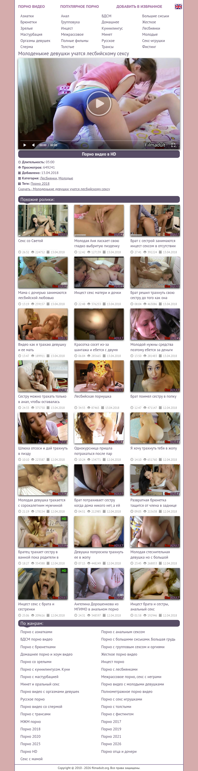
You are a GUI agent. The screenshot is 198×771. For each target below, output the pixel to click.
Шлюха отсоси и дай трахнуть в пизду (42, 451)
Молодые (150, 34)
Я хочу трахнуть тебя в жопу (153, 448)
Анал (65, 15)
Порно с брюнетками (37, 646)
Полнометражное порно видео (126, 691)
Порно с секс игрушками (121, 699)
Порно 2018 (40, 183)
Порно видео (31, 6)
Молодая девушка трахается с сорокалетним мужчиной (41, 503)
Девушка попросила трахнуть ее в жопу (98, 554)
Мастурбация (31, 34)
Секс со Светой (30, 240)
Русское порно (32, 699)
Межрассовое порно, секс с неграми (131, 676)
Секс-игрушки (153, 40)
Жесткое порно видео (119, 654)
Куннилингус (112, 28)
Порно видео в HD (99, 154)
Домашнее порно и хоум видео (46, 654)
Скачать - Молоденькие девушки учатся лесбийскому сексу (64, 189)
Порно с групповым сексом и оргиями (133, 646)
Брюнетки (28, 22)
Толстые (67, 46)
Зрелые (26, 28)
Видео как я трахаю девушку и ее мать (42, 347)
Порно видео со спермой (41, 706)
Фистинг (149, 46)
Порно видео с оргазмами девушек (49, 691)
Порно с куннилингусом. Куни (45, 669)
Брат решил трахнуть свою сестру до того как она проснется (152, 296)
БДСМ (107, 15)
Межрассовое (72, 34)
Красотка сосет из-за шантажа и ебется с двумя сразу (96, 347)
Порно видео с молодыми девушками (132, 684)
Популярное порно (79, 6)
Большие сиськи (155, 15)
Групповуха (70, 22)
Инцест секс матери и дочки (97, 292)
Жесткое (149, 22)
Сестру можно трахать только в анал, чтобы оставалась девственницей (42, 399)
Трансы (108, 46)
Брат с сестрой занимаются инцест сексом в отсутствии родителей (153, 244)
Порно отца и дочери (119, 751)
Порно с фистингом (117, 714)
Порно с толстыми (116, 706)
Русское (108, 40)
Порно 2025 (30, 743)
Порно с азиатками (36, 631)
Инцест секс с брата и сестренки (36, 606)
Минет (107, 34)
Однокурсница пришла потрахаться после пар (93, 451)
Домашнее (110, 22)
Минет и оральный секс (39, 684)
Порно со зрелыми (35, 661)
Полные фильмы (74, 40)
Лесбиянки (151, 28)
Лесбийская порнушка (92, 396)
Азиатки (27, 15)
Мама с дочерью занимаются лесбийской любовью (42, 295)
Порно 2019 (111, 729)
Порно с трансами (35, 714)
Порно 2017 (111, 721)
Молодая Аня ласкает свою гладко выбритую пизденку (96, 243)
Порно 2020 (30, 736)
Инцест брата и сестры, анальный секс (149, 606)
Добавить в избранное (139, 6)
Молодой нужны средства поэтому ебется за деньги (151, 347)
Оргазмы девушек (35, 40)
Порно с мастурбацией (39, 676)
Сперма (26, 46)
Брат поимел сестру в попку (153, 396)
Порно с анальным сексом (123, 631)
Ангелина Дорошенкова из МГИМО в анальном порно (96, 606)
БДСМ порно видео (36, 639)
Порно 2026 (111, 743)
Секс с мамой (31, 758)
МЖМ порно (30, 721)
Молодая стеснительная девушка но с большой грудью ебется (150, 555)
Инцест (67, 28)
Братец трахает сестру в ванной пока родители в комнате (38, 555)
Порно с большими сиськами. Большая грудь (138, 639)
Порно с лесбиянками (119, 669)
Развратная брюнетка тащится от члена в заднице (153, 503)
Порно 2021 (111, 736)
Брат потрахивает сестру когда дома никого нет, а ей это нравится (97, 503)
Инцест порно (112, 661)
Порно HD (28, 751)
